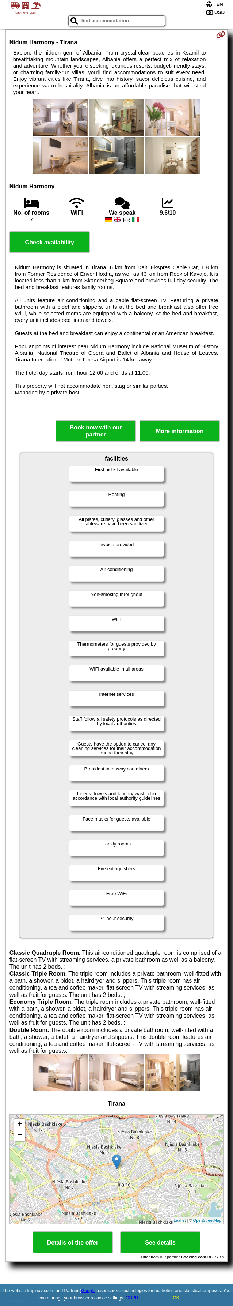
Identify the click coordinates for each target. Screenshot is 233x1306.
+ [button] (20, 1124)
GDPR (132, 1298)
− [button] (20, 1135)
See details (160, 1242)
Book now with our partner (96, 431)
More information (180, 431)
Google (88, 1290)
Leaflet (179, 1220)
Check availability (49, 242)
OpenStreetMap (207, 1220)
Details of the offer (72, 1242)
